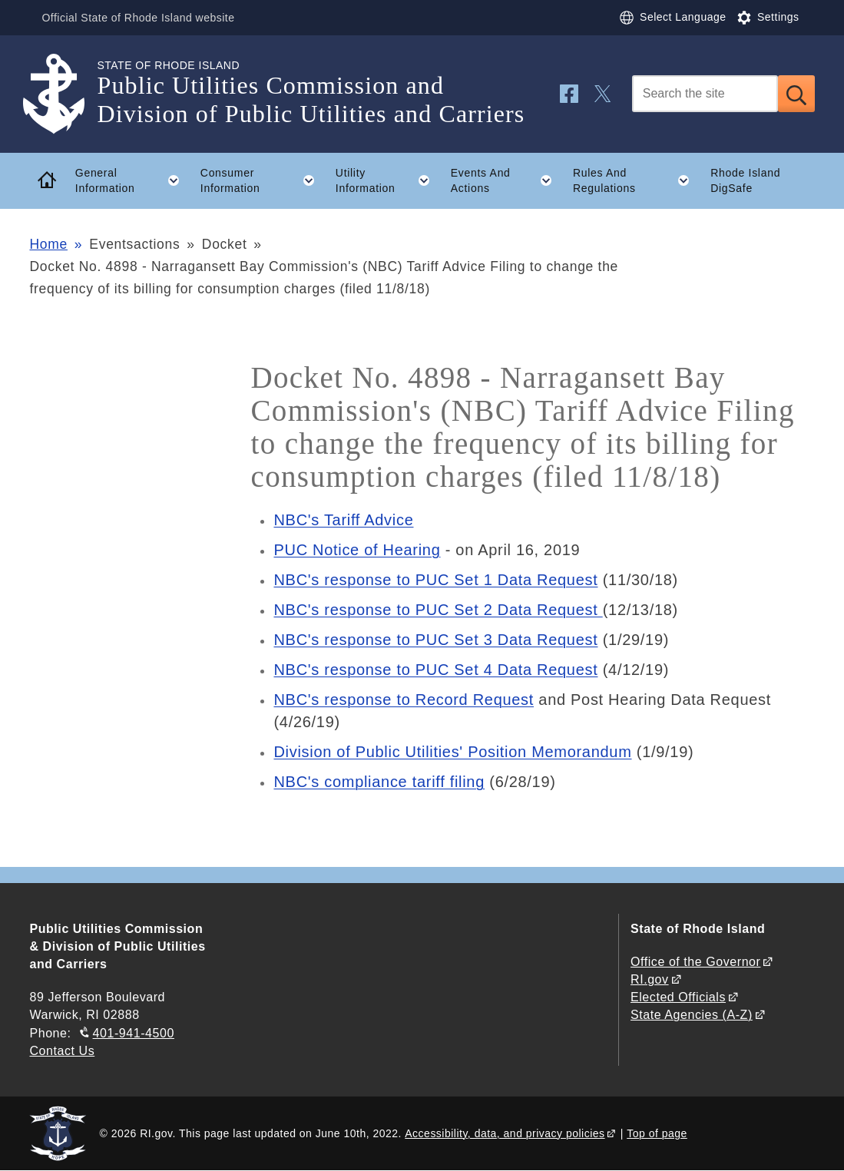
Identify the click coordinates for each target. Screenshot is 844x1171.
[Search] (705, 93)
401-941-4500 (133, 1033)
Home (48, 244)
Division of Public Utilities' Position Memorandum (452, 751)
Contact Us (61, 1050)
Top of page (657, 1133)
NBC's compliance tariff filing (379, 781)
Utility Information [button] (388, 180)
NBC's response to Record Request (403, 699)
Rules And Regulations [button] (636, 180)
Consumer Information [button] (262, 180)
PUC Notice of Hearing (356, 549)
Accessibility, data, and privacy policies (504, 1133)
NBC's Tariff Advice (343, 519)
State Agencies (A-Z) (692, 1014)
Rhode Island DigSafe (745, 181)
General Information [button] (132, 180)
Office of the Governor (695, 961)
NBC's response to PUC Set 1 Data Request (435, 579)
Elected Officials (678, 997)
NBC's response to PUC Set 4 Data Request (435, 669)
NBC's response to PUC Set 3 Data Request (435, 639)
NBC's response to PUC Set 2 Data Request (437, 609)
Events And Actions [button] (507, 180)
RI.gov (650, 979)
